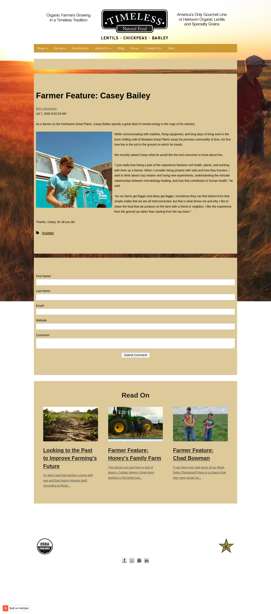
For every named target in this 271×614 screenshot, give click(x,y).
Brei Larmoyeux (46, 108)
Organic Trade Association (130, 543)
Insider (48, 233)
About (134, 553)
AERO (108, 543)
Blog (121, 48)
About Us (103, 48)
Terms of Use (179, 553)
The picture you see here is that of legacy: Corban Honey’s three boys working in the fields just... (135, 443)
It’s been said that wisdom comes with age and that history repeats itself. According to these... (70, 447)
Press (135, 48)
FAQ (166, 553)
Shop (42, 48)
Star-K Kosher (195, 543)
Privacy (156, 553)
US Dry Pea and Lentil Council (167, 543)
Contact (145, 553)
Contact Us (153, 48)
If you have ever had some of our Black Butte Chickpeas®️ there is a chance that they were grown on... (200, 443)
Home (116, 553)
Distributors (80, 48)
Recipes (60, 48)
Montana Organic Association (84, 543)
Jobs (171, 48)
